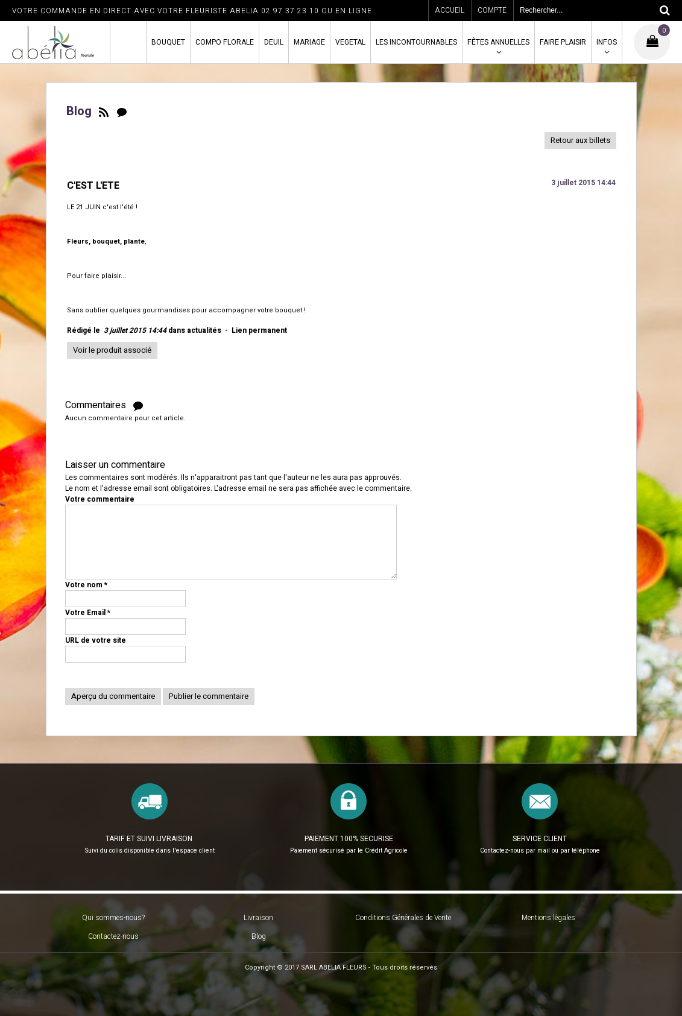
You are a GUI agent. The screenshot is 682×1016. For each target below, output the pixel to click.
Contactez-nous (113, 936)
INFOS (606, 42)
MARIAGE (309, 42)
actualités (204, 330)
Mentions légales (548, 917)
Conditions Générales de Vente (403, 917)
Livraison (258, 917)
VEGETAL (350, 42)
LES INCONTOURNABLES (416, 42)
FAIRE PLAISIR (563, 42)
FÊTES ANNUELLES (498, 42)
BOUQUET (168, 42)
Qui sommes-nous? (113, 917)
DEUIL (273, 42)
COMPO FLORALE (224, 42)
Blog (258, 936)
